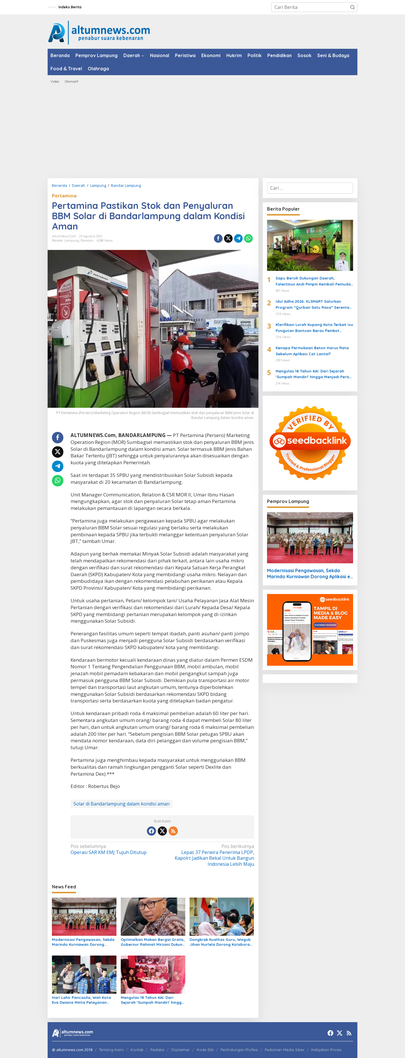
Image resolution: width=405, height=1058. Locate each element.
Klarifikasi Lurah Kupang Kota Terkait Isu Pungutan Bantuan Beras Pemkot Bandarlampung (314, 328)
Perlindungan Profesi (239, 1049)
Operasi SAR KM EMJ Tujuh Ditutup (115, 849)
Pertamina (64, 196)
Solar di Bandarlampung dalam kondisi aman (121, 804)
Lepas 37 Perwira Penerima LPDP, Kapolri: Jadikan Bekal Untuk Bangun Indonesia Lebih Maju (210, 855)
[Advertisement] (202, 131)
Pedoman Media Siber (284, 1049)
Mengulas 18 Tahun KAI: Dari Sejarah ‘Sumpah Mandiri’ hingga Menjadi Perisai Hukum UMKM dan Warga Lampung (152, 1000)
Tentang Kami (111, 1049)
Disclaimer (180, 1049)
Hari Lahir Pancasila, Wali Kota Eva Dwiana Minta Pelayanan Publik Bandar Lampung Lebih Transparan (81, 1000)
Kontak (137, 1049)
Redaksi (157, 1049)
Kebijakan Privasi (326, 1049)
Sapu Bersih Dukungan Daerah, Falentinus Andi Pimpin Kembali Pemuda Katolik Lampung (313, 281)
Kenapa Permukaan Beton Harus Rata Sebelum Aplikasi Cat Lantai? (312, 350)
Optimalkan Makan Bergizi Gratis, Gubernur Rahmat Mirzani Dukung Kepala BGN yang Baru (153, 942)
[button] (352, 7)
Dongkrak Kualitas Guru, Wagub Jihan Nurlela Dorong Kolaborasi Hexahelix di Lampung (221, 942)
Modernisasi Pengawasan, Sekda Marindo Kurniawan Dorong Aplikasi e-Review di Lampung (83, 942)
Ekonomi (87, 240)
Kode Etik (205, 1049)
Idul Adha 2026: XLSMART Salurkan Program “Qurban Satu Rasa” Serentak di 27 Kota (313, 304)
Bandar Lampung (65, 240)
